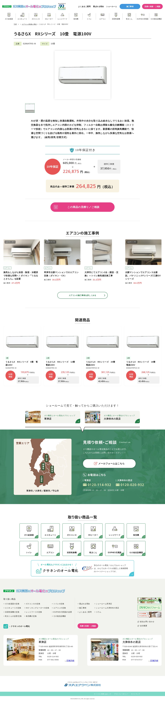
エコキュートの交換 (13, 608)
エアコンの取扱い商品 (29, 24)
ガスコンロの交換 (33, 604)
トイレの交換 (58, 604)
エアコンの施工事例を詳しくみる (82, 295)
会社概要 (143, 626)
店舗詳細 (70, 661)
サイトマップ (135, 694)
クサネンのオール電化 (20, 626)
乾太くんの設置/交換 (13, 616)
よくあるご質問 (84, 6)
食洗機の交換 (31, 616)
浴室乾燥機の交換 (12, 612)
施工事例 (129, 6)
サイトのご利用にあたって (102, 694)
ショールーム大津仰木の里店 (107, 608)
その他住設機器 (59, 616)
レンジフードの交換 (34, 612)
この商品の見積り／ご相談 (83, 207)
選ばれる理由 (98, 6)
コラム (98, 612)
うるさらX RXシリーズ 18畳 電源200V (141, 363)
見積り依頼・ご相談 (152, 6)
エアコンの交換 (59, 608)
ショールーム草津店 (104, 604)
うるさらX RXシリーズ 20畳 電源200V (101, 363)
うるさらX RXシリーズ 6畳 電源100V (22, 363)
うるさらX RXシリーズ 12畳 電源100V (61, 363)
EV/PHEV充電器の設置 (62, 612)
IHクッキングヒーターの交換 (37, 608)
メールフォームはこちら (109, 463)
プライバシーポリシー (121, 694)
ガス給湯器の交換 (12, 604)
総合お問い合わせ (147, 622)
